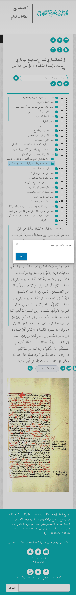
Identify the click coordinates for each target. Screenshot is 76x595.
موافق (21, 256)
